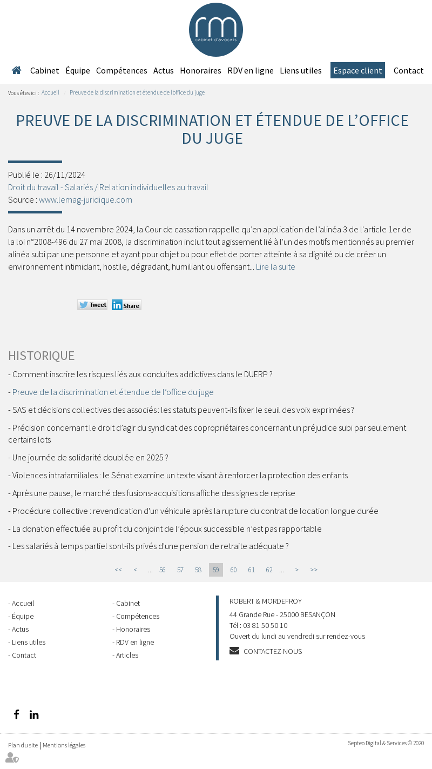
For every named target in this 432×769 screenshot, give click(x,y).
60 (234, 569)
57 (180, 569)
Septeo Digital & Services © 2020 (386, 743)
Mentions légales (64, 745)
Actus (163, 70)
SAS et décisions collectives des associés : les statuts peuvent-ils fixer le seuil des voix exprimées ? (183, 409)
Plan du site (23, 745)
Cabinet (44, 70)
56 (162, 569)
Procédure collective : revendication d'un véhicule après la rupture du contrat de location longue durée (195, 510)
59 (216, 569)
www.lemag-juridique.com (85, 199)
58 (198, 569)
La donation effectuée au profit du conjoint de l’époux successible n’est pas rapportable (167, 528)
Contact (409, 70)
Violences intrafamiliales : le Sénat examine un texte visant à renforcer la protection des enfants (180, 475)
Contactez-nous (273, 651)
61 (251, 569)
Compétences (121, 70)
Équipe (77, 70)
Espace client (357, 70)
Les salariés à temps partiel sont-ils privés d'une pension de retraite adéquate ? (150, 545)
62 (269, 569)
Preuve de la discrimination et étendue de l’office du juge (137, 92)
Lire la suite (275, 266)
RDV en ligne (250, 70)
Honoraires (200, 70)
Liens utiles (301, 70)
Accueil (16, 70)
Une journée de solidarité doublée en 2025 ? (90, 457)
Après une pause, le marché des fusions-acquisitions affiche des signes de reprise (153, 492)
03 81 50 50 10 (265, 625)
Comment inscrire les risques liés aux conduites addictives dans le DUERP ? (142, 374)
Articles (127, 655)
